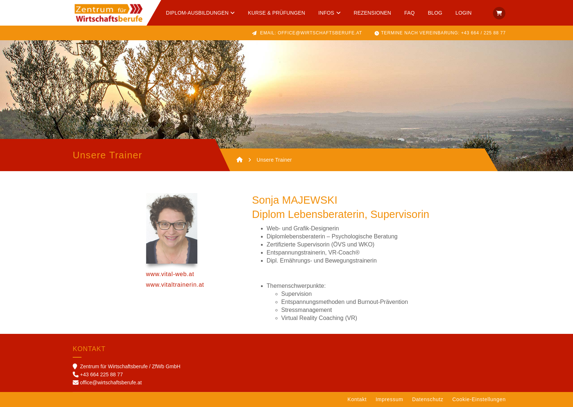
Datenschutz (428, 399)
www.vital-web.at (170, 274)
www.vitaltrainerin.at (175, 285)
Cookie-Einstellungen (479, 399)
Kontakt (357, 399)
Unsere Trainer (274, 160)
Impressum (389, 399)
